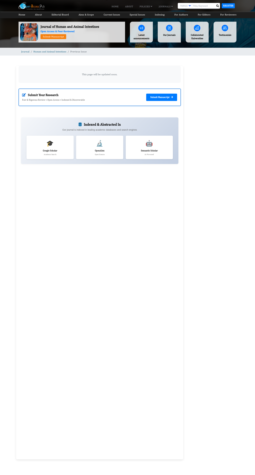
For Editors (204, 14)
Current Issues (112, 14)
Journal (25, 51)
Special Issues (137, 14)
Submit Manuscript (53, 36)
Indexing (160, 14)
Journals (166, 6)
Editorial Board (60, 14)
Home (115, 6)
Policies (146, 6)
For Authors (181, 14)
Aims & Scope (86, 14)
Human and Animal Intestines (49, 51)
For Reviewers (228, 14)
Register (228, 5)
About (129, 6)
